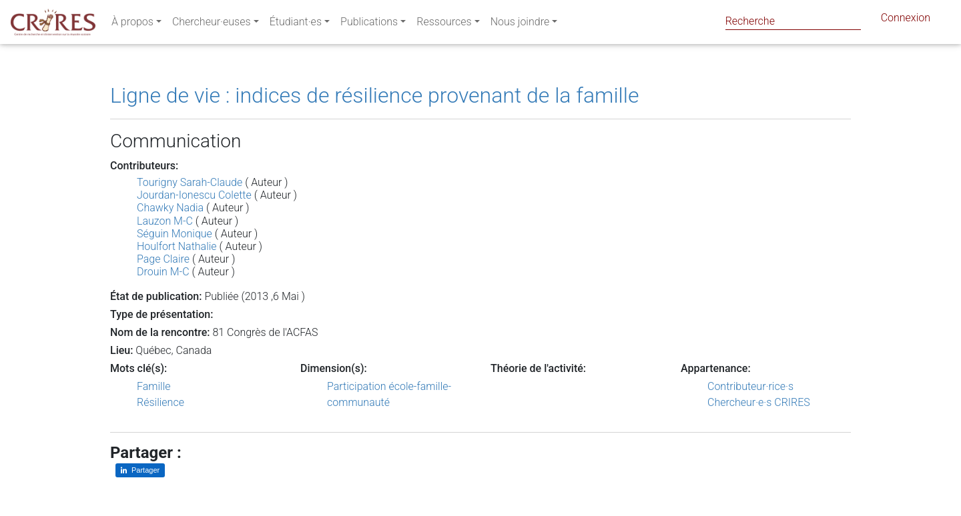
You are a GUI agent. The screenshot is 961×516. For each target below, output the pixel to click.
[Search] (793, 21)
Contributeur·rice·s (750, 386)
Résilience (160, 402)
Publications (369, 24)
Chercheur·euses (211, 24)
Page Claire (163, 259)
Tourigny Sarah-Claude (189, 182)
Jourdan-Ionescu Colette (194, 195)
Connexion (905, 20)
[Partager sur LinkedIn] (140, 470)
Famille (154, 386)
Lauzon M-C (165, 221)
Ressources (443, 24)
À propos (132, 24)
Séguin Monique (174, 233)
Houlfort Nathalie (177, 246)
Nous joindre (520, 24)
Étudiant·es (296, 24)
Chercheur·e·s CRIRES (758, 402)
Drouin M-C (163, 271)
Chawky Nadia (170, 207)
